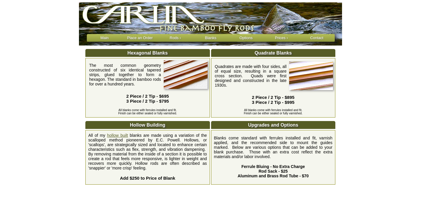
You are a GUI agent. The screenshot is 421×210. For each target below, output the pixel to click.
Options (246, 38)
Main (104, 38)
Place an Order (140, 38)
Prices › (281, 38)
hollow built (117, 135)
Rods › (175, 38)
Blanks (210, 38)
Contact (316, 38)
